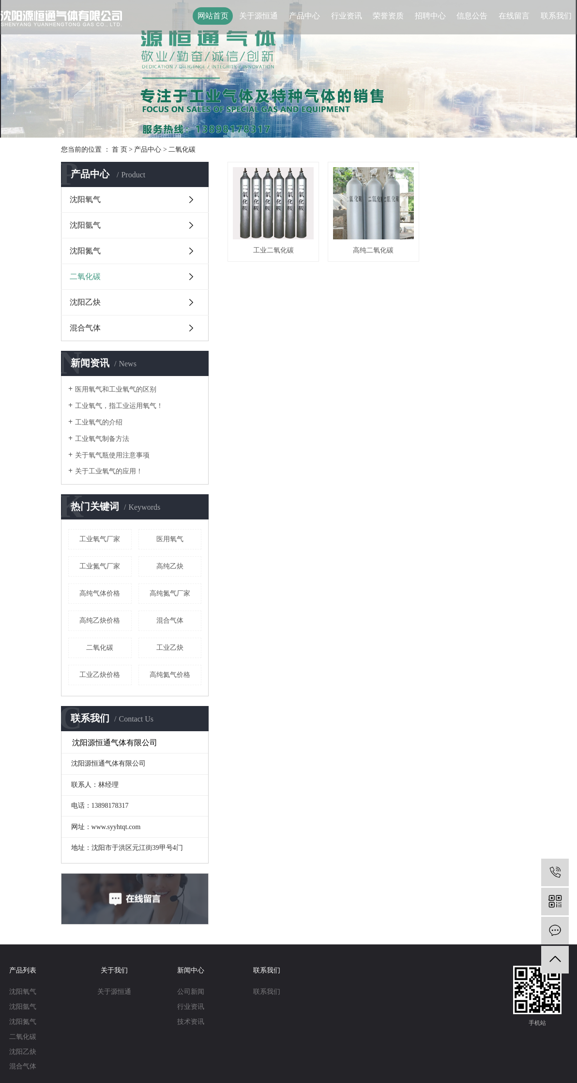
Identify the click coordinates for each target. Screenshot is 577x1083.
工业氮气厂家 (99, 566)
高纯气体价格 (99, 593)
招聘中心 (430, 16)
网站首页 (212, 16)
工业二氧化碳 (273, 249)
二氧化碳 (182, 149)
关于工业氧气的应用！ (109, 471)
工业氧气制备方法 (102, 438)
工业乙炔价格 (99, 674)
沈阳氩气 (85, 225)
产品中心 (304, 16)
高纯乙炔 (169, 566)
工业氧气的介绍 (98, 422)
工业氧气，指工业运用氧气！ (119, 405)
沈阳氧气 (85, 199)
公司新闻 (190, 991)
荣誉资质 (388, 16)
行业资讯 (346, 16)
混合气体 (85, 328)
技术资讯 (190, 1021)
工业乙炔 (169, 647)
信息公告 (471, 16)
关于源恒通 (258, 16)
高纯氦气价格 (170, 674)
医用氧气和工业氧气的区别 (115, 389)
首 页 (119, 149)
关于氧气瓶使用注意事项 (112, 455)
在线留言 (514, 16)
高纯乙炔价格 (99, 620)
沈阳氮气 (85, 251)
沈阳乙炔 (85, 302)
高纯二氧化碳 (371, 249)
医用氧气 (169, 539)
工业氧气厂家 (99, 539)
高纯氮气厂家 (170, 593)
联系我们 (556, 16)
